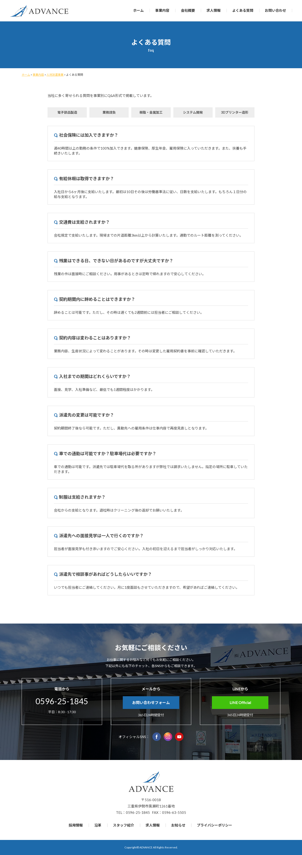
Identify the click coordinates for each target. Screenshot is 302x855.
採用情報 (76, 825)
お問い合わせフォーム (151, 702)
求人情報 (214, 10)
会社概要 (188, 10)
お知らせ (178, 825)
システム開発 (193, 112)
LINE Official (240, 702)
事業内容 (162, 10)
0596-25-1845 (62, 701)
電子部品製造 (67, 112)
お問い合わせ (275, 10)
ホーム (138, 10)
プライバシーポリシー (214, 825)
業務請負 (109, 112)
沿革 (97, 825)
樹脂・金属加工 (151, 112)
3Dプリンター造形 (234, 112)
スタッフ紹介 (123, 825)
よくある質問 (242, 10)
